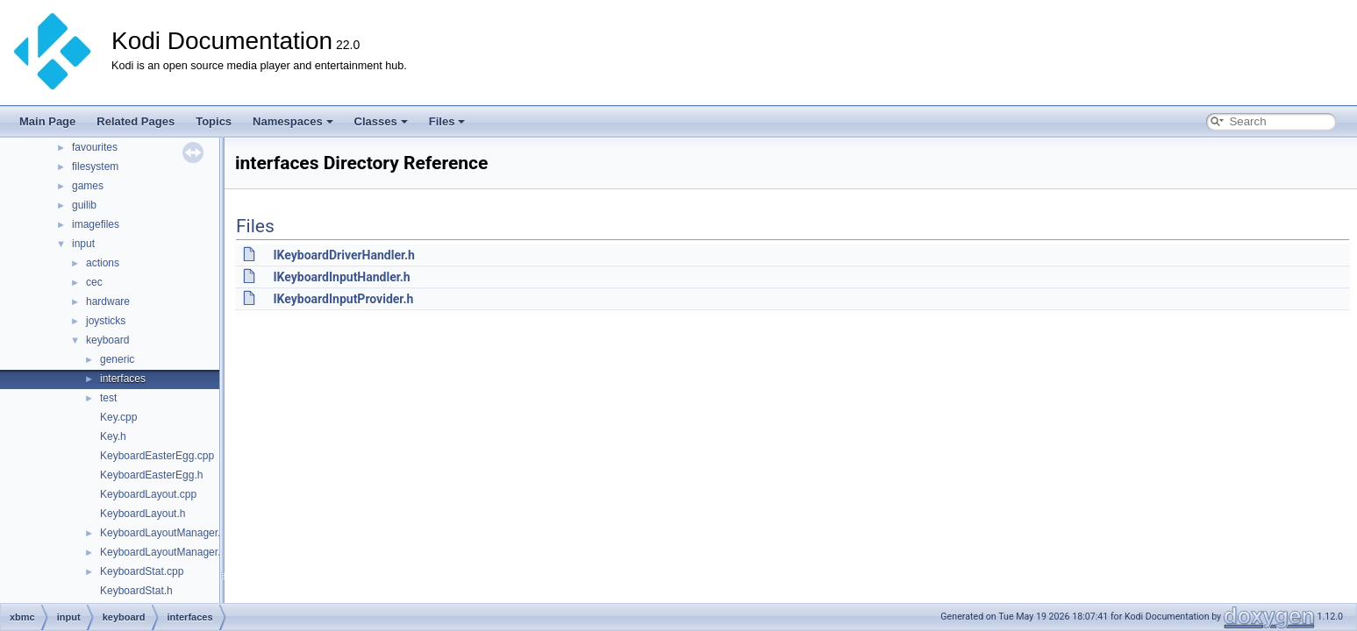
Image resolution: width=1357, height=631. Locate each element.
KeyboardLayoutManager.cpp (169, 533)
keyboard (107, 340)
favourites (95, 147)
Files (447, 121)
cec (94, 282)
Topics (214, 121)
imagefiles (95, 224)
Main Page (47, 121)
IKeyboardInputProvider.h (343, 299)
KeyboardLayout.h (142, 513)
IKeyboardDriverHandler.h (343, 255)
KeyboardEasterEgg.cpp (157, 456)
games (88, 186)
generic (117, 359)
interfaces (123, 378)
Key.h (113, 436)
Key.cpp (118, 417)
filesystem (95, 166)
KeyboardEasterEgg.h (151, 475)
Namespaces (293, 121)
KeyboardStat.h (136, 591)
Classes (381, 121)
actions (102, 263)
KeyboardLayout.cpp (148, 494)
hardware (108, 301)
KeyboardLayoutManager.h (163, 552)
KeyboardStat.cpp (141, 571)
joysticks (105, 321)
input (83, 244)
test (108, 398)
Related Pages (135, 121)
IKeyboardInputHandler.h (341, 277)
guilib (84, 205)
